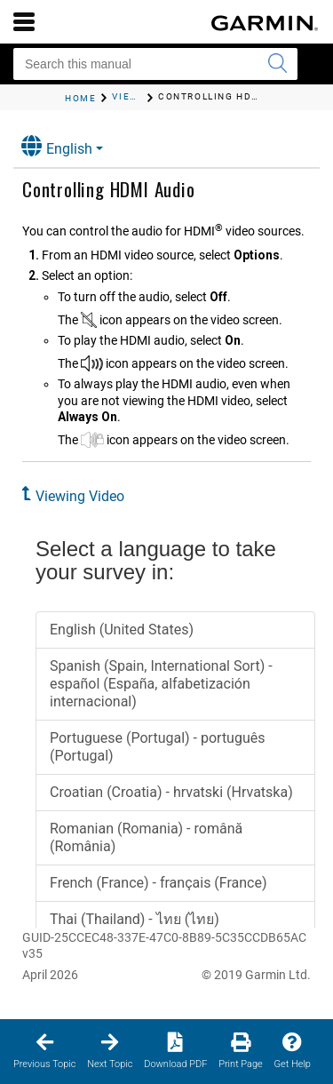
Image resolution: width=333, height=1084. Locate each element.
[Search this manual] (155, 64)
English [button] (56, 146)
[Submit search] (277, 64)
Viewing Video (80, 496)
